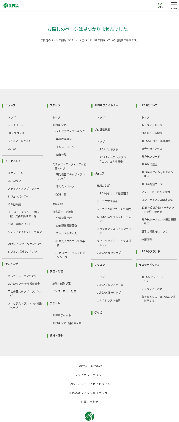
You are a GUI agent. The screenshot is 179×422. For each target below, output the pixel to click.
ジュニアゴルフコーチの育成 (114, 195)
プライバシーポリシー (89, 360)
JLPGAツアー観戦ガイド (66, 309)
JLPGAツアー (16, 166)
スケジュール (15, 158)
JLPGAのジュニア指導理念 (112, 179)
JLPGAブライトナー (106, 91)
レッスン (99, 250)
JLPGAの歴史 (150, 150)
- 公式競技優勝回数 (66, 211)
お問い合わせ (89, 387)
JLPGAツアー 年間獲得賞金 (24, 269)
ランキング (11, 249)
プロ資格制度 (102, 115)
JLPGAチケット (61, 301)
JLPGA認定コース (152, 170)
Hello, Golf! (104, 171)
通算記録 (57, 189)
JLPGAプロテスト (107, 135)
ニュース (10, 91)
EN (162, 7)
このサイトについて (89, 351)
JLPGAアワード (151, 142)
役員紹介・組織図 (152, 119)
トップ (12, 103)
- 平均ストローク (64, 132)
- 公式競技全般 (63, 203)
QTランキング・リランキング (25, 229)
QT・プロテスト (17, 119)
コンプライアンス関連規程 (157, 185)
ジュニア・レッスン (19, 126)
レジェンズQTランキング (22, 237)
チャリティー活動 (152, 274)
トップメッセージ (152, 111)
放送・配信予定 (61, 269)
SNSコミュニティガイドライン (89, 369)
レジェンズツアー (18, 182)
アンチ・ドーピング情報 (156, 177)
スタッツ (55, 91)
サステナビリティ (149, 250)
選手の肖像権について (155, 217)
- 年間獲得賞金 (63, 125)
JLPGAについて (148, 91)
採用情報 (147, 225)
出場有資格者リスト (19, 210)
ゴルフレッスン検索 (108, 286)
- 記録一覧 (61, 140)
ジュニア (99, 159)
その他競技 (14, 190)
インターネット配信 (64, 277)
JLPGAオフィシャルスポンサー (90, 378)
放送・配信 (56, 257)
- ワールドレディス (66, 219)
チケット (55, 289)
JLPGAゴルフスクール (110, 270)
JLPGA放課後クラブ (109, 238)
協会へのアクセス (152, 134)
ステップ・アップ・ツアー (23, 174)
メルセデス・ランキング (22, 261)
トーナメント (15, 111)
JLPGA (12, 134)
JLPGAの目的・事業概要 (156, 126)
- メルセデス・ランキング (70, 117)
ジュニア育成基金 (107, 187)
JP (157, 4)
